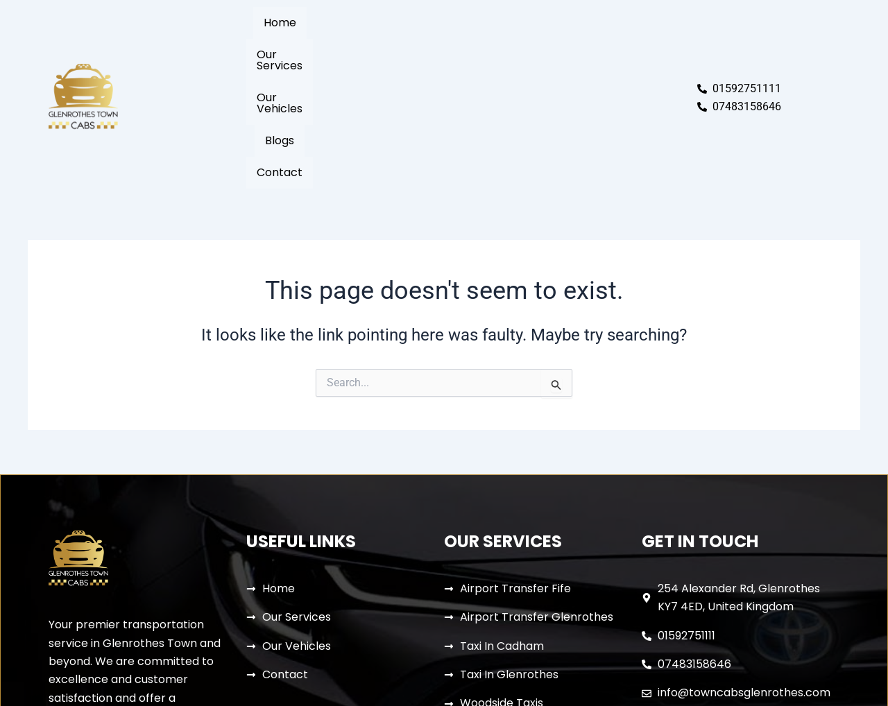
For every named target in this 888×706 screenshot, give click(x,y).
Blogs (527, 41)
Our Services (368, 41)
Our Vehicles (457, 41)
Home (296, 41)
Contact (585, 41)
